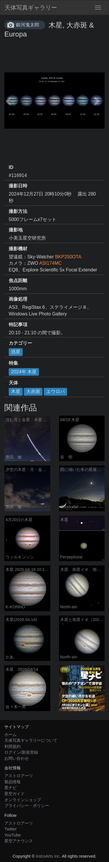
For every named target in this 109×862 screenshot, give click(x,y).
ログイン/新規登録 (21, 752)
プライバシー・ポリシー (26, 805)
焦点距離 (18, 280)
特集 (13, 363)
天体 (13, 382)
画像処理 (18, 299)
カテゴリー (20, 343)
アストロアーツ (18, 775)
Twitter (10, 829)
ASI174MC (50, 263)
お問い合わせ (16, 758)
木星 (15, 391)
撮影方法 (18, 211)
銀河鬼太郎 (27, 24)
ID (11, 167)
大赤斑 (33, 391)
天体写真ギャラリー (31, 7)
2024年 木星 (24, 371)
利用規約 (12, 746)
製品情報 (12, 781)
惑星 (15, 351)
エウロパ (55, 391)
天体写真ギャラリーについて (30, 740)
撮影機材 (18, 248)
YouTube (12, 835)
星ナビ (10, 787)
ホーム (10, 734)
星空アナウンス (18, 841)
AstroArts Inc (48, 856)
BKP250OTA (68, 256)
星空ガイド (14, 793)
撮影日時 (18, 185)
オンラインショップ (22, 799)
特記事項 (18, 324)
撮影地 (16, 229)
